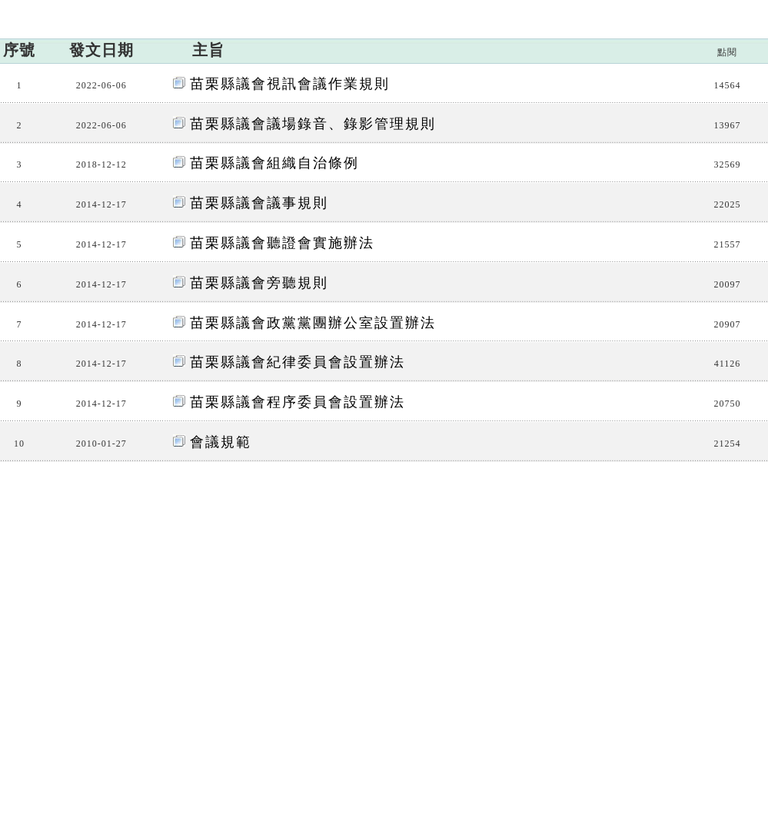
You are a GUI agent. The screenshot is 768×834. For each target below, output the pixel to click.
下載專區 (599, 120)
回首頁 (748, 10)
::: (670, 10)
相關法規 (430, 120)
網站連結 (515, 120)
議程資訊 (346, 120)
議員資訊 (261, 120)
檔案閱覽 (684, 120)
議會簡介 (176, 120)
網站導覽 (699, 10)
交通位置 (158, 755)
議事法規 (694, 202)
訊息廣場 (92, 120)
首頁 (594, 202)
